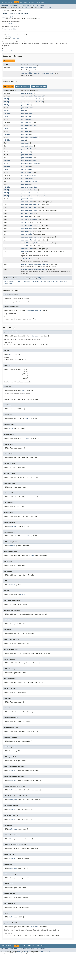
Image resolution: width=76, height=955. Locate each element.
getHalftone (25, 134)
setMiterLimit (26, 234)
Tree (25, 2)
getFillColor (26, 116)
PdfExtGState (42, 269)
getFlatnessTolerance (29, 125)
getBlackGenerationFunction (31, 99)
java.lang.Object (7, 17)
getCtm (23, 110)
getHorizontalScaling (29, 137)
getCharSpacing (27, 108)
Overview (4, 2)
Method (25, 7)
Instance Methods (22, 86)
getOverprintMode (27, 157)
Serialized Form (8, 51)
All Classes (41, 5)
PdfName (7, 160)
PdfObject (7, 99)
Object (10, 37)
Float (6, 163)
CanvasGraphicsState (29, 68)
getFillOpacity (27, 119)
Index (38, 2)
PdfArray (7, 113)
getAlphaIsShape (27, 93)
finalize (19, 281)
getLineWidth (26, 152)
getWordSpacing (27, 199)
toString (59, 281)
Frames (23, 5)
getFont (24, 128)
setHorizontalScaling (29, 219)
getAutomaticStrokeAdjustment (32, 96)
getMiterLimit (26, 155)
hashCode (35, 281)
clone (6, 281)
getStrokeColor (27, 169)
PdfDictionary (42, 264)
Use (21, 2)
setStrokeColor (27, 240)
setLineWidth (26, 231)
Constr (19, 7)
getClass (27, 281)
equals (11, 281)
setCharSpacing (27, 202)
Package (10, 2)
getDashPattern (27, 113)
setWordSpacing (27, 249)
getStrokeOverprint (28, 175)
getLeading (25, 143)
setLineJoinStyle (27, 228)
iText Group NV (19, 953)
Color (6, 116)
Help (42, 2)
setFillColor (26, 207)
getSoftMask (25, 166)
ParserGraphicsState (9, 29)
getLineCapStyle (27, 146)
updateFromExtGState (29, 264)
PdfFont (7, 128)
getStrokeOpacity (27, 172)
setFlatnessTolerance (29, 210)
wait (65, 281)
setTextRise (25, 246)
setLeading (25, 222)
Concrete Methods (39, 86)
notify (42, 281)
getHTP (23, 140)
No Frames (30, 5)
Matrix (6, 110)
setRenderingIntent (28, 237)
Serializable (7, 23)
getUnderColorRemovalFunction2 (33, 196)
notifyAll (50, 281)
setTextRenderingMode (29, 243)
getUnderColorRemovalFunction (32, 193)
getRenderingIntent (28, 160)
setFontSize (25, 216)
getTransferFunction (29, 187)
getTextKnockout (27, 178)
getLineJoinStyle (27, 149)
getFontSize (25, 131)
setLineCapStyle (27, 225)
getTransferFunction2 (29, 190)
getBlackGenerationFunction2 (32, 102)
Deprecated (31, 2)
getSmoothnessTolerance (30, 163)
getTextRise (25, 184)
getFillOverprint (27, 122)
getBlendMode (26, 105)
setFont (24, 213)
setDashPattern (27, 204)
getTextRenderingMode (29, 181)
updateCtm (25, 251)
